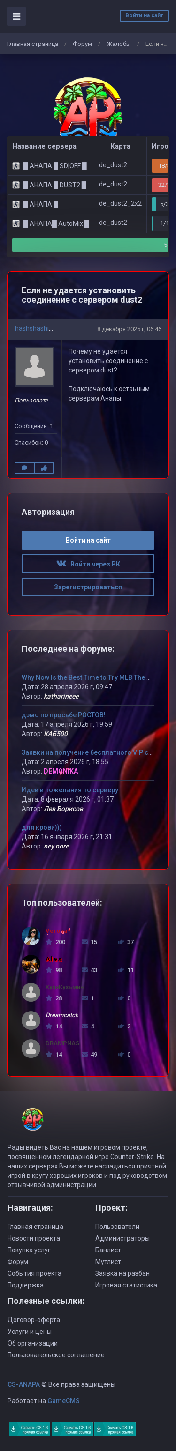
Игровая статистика (126, 1285)
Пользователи (117, 1226)
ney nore (56, 846)
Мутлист (108, 1261)
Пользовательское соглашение (56, 1355)
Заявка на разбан (122, 1273)
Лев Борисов (63, 808)
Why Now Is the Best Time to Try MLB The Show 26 (97, 677)
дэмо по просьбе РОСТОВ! (64, 715)
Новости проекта (34, 1238)
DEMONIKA (61, 771)
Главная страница (32, 43)
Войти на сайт (144, 15)
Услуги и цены (30, 1331)
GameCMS (63, 1401)
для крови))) (42, 827)
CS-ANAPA (24, 1384)
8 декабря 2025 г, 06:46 (129, 329)
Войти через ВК (88, 564)
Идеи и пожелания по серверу (70, 790)
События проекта (34, 1273)
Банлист (108, 1250)
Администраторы (122, 1238)
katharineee (61, 696)
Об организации (33, 1343)
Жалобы (119, 43)
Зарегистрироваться (88, 587)
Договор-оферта (34, 1320)
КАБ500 (56, 733)
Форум (82, 43)
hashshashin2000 (41, 328)
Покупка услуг (29, 1250)
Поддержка (26, 1285)
